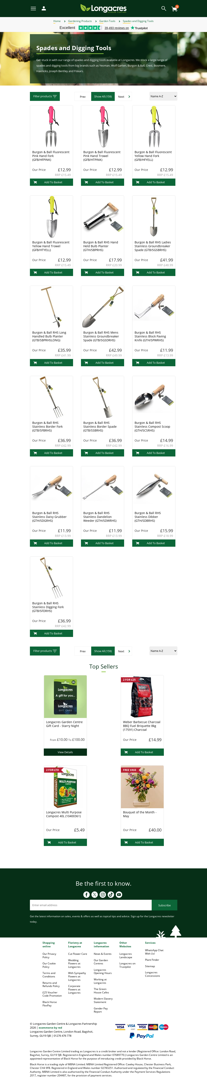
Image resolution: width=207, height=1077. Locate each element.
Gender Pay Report (101, 1010)
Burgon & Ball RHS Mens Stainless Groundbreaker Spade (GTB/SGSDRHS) (101, 336)
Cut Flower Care (77, 954)
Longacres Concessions (152, 974)
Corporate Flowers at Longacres (74, 989)
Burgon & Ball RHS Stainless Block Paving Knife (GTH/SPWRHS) (150, 336)
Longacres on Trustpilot (127, 965)
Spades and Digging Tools (138, 21)
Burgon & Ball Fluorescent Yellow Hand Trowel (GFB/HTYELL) (50, 246)
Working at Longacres (100, 981)
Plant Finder (152, 960)
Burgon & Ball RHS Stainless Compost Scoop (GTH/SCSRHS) (152, 426)
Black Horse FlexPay (50, 1003)
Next (121, 97)
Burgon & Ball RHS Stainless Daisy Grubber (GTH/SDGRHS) (49, 517)
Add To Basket (48, 182)
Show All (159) (103, 96)
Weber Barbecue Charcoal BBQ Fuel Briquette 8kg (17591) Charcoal (141, 726)
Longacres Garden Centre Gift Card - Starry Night (64, 724)
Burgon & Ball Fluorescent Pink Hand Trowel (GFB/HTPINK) (101, 156)
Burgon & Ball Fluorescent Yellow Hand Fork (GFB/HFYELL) (153, 156)
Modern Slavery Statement (103, 1000)
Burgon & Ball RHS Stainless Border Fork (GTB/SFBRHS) (47, 426)
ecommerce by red (50, 1027)
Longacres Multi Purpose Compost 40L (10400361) (64, 814)
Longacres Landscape (125, 955)
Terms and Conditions (49, 974)
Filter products (45, 96)
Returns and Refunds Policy (51, 984)
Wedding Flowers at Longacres (74, 963)
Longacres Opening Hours (103, 971)
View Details (65, 752)
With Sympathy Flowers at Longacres (77, 976)
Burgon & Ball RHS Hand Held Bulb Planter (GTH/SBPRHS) (100, 246)
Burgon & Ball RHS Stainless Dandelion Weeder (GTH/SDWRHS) (99, 517)
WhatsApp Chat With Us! (154, 951)
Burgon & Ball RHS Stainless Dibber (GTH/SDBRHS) (148, 517)
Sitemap (150, 966)
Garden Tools (107, 21)
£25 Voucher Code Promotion (52, 994)
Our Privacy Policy (49, 955)
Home (57, 21)
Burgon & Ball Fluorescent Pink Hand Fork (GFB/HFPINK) (50, 156)
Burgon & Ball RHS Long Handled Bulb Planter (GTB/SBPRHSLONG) (49, 336)
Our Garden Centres (101, 961)
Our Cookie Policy (49, 965)
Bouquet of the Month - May (140, 814)
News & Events (103, 954)
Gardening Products (80, 21)
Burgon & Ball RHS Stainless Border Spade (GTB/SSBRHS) (100, 426)
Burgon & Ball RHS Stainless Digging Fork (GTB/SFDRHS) (48, 607)
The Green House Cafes (101, 990)
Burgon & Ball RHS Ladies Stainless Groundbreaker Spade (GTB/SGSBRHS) (153, 246)
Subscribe (164, 905)
